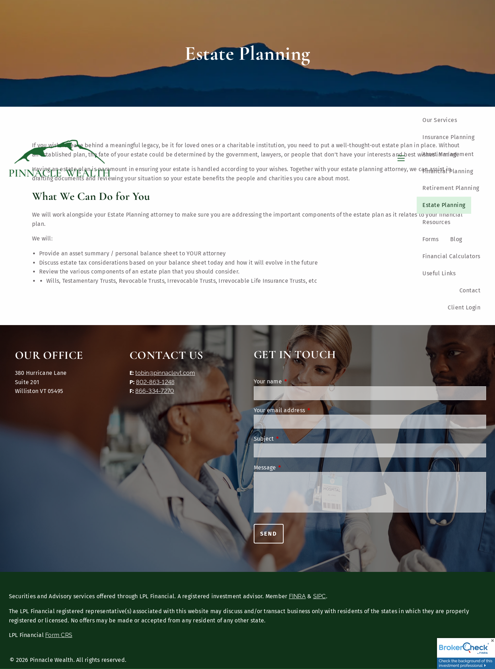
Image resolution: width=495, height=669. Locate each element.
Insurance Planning (448, 137)
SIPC (319, 596)
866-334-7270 (154, 391)
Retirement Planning (450, 188)
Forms (430, 239)
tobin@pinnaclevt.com (165, 373)
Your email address (309, 410)
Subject (293, 438)
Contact (470, 290)
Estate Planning (443, 205)
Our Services (439, 120)
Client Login (464, 307)
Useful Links (438, 273)
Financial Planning (447, 171)
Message (294, 467)
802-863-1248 (155, 382)
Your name (297, 381)
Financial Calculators (451, 256)
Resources (436, 222)
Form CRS (58, 635)
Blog (456, 239)
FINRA (297, 596)
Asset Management (448, 154)
